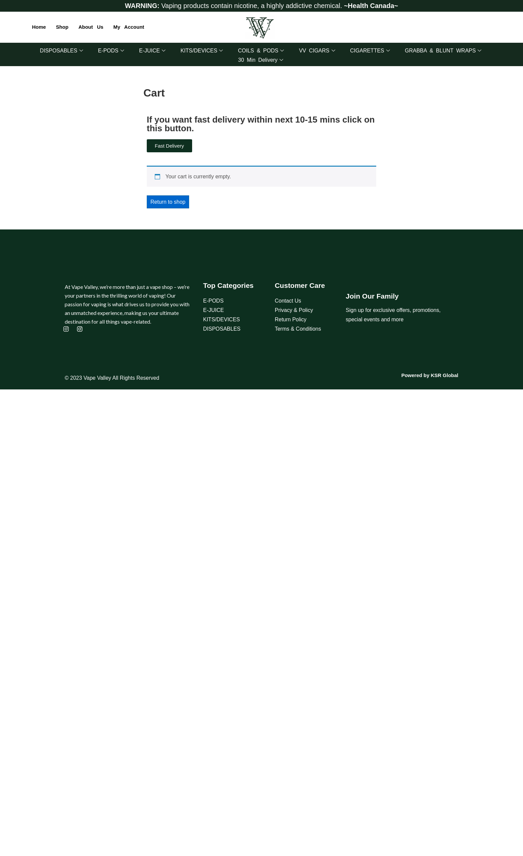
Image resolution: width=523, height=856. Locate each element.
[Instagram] (66, 329)
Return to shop (167, 202)
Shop (62, 27)
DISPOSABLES (61, 50)
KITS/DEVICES (201, 50)
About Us (90, 27)
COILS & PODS (261, 50)
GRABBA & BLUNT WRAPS (443, 50)
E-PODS (111, 50)
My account (128, 27)
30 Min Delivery (260, 60)
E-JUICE (152, 50)
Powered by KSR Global (429, 375)
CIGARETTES (370, 50)
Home (39, 27)
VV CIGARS (317, 50)
